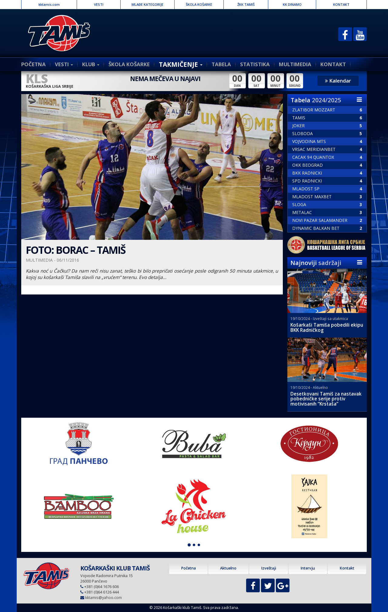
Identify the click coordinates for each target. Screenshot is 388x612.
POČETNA (33, 64)
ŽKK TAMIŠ (246, 4)
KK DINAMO (292, 4)
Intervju (307, 568)
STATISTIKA (255, 64)
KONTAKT (341, 4)
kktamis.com (49, 4)
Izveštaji (268, 568)
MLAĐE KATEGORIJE (147, 4)
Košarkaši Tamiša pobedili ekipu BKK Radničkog (326, 327)
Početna (188, 568)
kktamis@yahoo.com (103, 597)
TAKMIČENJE (180, 64)
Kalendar (338, 80)
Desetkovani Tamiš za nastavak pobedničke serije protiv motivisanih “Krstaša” (326, 399)
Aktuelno (228, 568)
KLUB (90, 64)
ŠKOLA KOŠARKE (199, 4)
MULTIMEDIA (295, 64)
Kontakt (347, 568)
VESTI (98, 4)
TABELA (221, 64)
